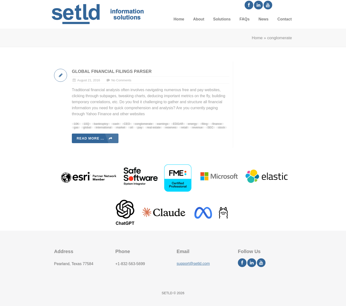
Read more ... (90, 138)
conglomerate (143, 124)
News (264, 19)
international (103, 127)
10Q (86, 124)
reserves (170, 127)
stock (221, 127)
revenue (197, 127)
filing (205, 124)
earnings (162, 124)
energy (192, 124)
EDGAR (178, 124)
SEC (210, 127)
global (87, 127)
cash (116, 124)
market (120, 127)
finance (217, 124)
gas (76, 127)
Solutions (222, 19)
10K (76, 124)
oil (131, 127)
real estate (154, 127)
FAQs (245, 19)
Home (178, 19)
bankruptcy (101, 124)
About (198, 19)
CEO (127, 124)
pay (139, 127)
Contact (284, 19)
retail (184, 127)
